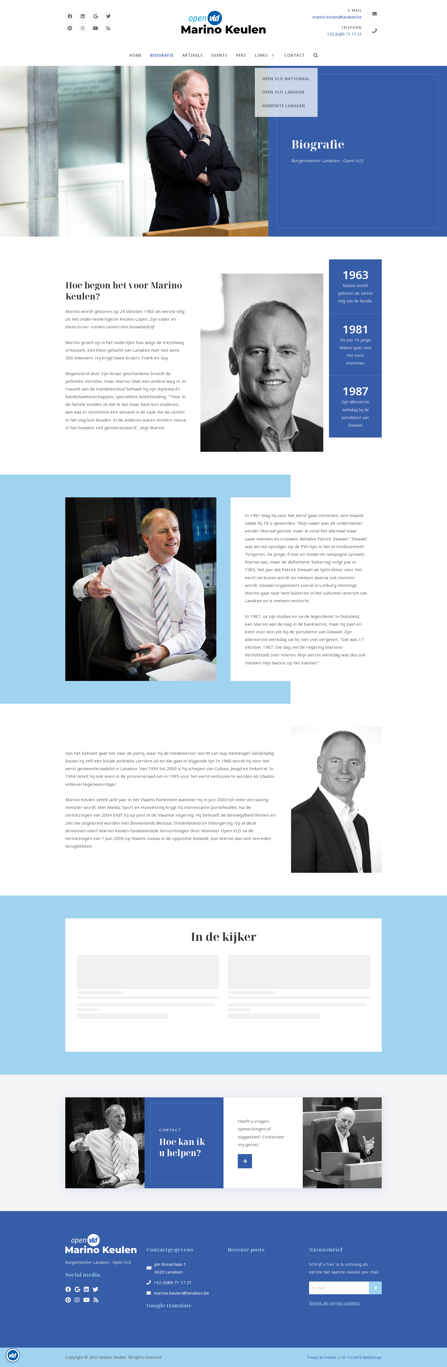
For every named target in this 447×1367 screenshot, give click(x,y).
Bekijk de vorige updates (334, 1303)
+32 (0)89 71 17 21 (344, 34)
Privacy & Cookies (322, 1357)
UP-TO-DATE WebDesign (361, 1357)
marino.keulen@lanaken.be (337, 17)
